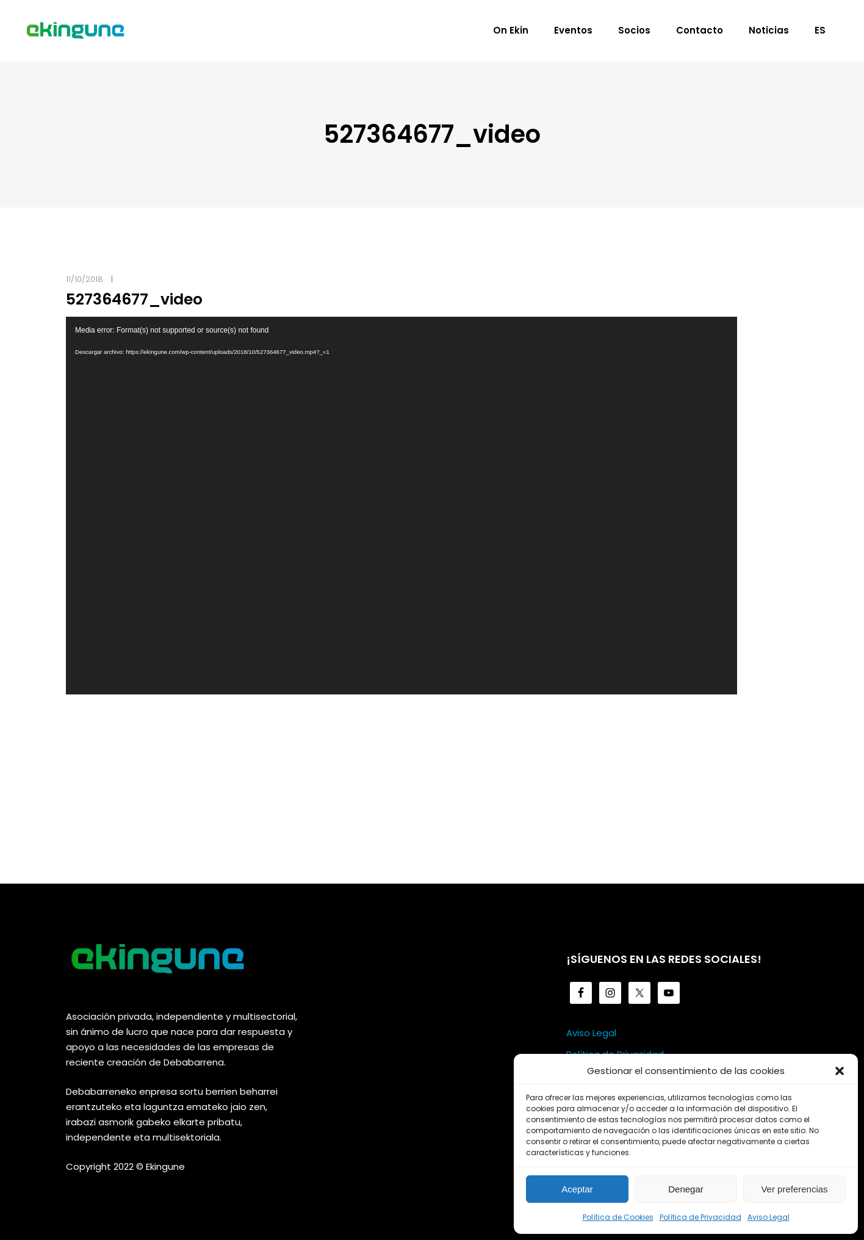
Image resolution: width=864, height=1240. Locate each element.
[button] (839, 1071)
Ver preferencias (794, 1189)
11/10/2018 (84, 279)
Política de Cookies (618, 1217)
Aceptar (577, 1189)
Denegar (686, 1189)
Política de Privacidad (700, 1217)
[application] (401, 505)
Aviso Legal (768, 1217)
